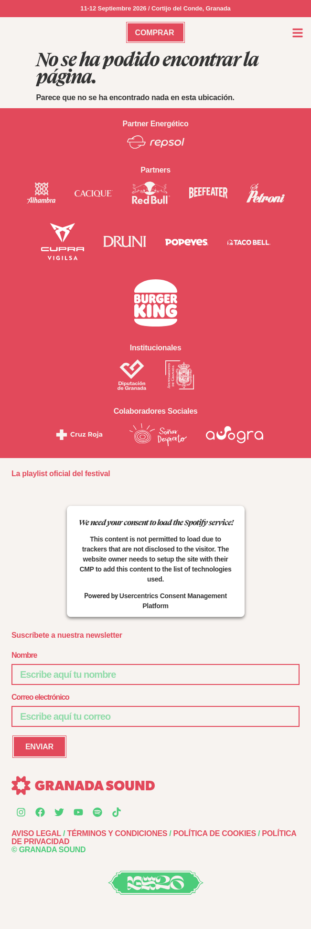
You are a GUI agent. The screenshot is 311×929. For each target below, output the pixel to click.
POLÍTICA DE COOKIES (214, 833)
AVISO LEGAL (36, 833)
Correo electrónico (40, 697)
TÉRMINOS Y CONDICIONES (117, 833)
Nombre (24, 655)
